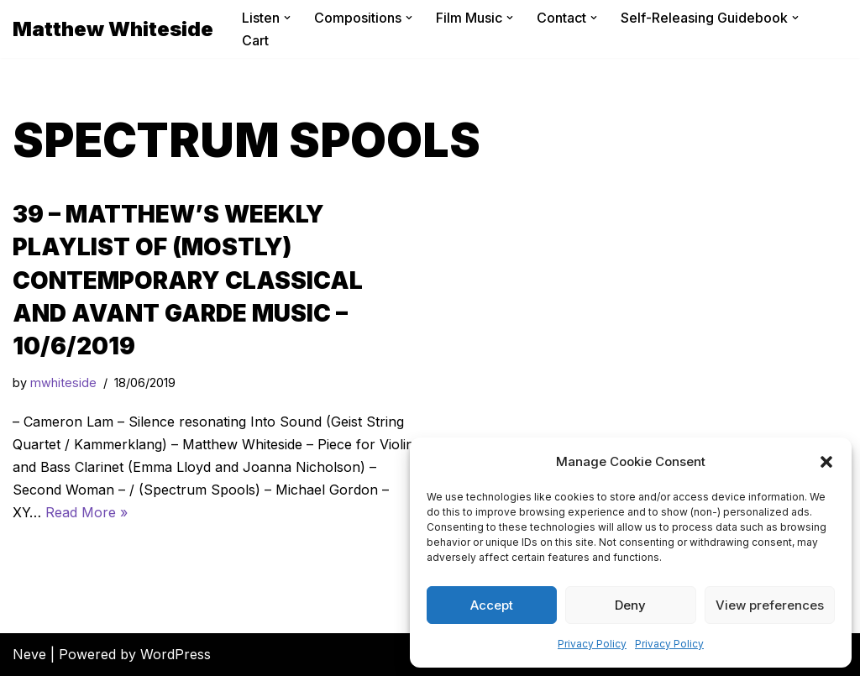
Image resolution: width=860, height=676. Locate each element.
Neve (29, 654)
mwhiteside (63, 382)
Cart (255, 40)
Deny (630, 605)
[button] (826, 461)
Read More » (86, 512)
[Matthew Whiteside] (113, 29)
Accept (491, 605)
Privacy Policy (592, 643)
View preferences (770, 605)
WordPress (175, 654)
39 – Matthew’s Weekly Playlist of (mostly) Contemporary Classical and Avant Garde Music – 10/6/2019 (188, 280)
